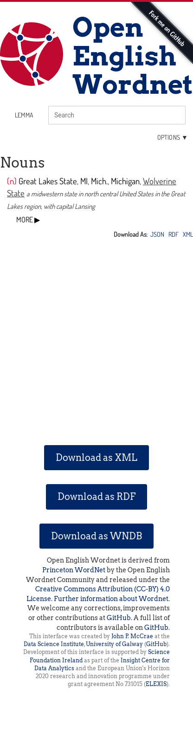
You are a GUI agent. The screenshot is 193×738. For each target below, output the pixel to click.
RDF (173, 234)
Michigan (125, 180)
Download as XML (96, 457)
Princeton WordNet (73, 570)
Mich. (99, 180)
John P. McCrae (132, 636)
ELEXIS (156, 683)
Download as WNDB (96, 536)
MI (84, 180)
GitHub (119, 618)
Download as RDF (96, 496)
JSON (157, 234)
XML (188, 234)
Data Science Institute (54, 644)
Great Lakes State (48, 180)
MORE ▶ (28, 219)
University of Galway (114, 644)
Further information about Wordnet (111, 599)
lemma (24, 115)
